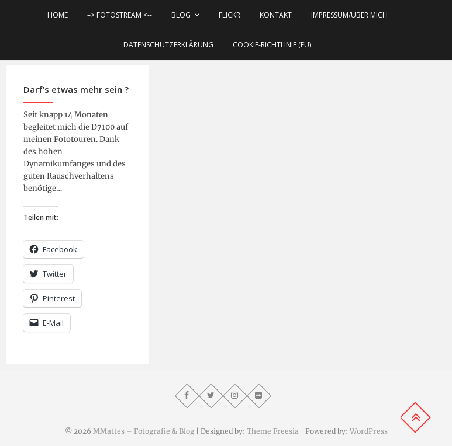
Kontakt (276, 15)
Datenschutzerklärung (168, 45)
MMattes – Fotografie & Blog (143, 431)
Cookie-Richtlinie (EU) (272, 45)
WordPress (369, 431)
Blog (181, 15)
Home (57, 15)
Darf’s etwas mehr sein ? (76, 89)
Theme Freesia (273, 431)
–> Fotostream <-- (119, 15)
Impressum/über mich (349, 15)
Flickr (229, 15)
